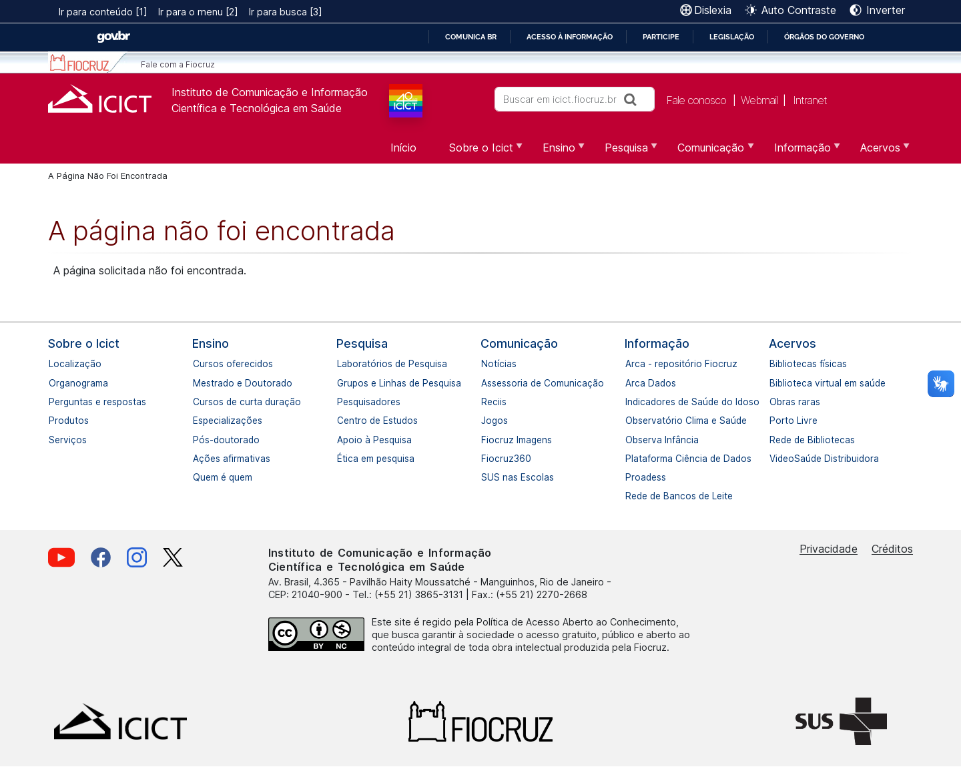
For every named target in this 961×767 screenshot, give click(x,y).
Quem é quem (199, 477)
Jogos (488, 420)
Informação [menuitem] (801, 152)
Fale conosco (696, 100)
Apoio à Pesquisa (343, 440)
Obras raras (776, 402)
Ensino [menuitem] (557, 152)
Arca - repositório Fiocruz (632, 363)
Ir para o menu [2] (198, 11)
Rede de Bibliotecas (776, 440)
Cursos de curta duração (199, 402)
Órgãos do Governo (824, 36)
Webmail (759, 100)
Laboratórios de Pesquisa (343, 363)
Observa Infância (632, 440)
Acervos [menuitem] (878, 152)
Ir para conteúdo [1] (103, 11)
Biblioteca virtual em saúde (776, 383)
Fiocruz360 (488, 458)
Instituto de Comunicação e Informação (270, 92)
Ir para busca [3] (285, 11)
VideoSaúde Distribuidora (776, 458)
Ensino (210, 343)
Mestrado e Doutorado (199, 383)
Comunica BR (471, 36)
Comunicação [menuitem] (709, 152)
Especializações (199, 420)
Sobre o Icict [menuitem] (479, 152)
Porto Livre (776, 420)
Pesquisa (362, 343)
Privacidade (828, 548)
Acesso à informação (570, 36)
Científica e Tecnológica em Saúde (257, 108)
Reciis (488, 402)
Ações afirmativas (199, 458)
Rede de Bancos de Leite (632, 496)
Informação (657, 343)
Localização (55, 363)
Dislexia (712, 10)
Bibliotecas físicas (776, 363)
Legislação (731, 36)
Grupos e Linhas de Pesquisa (343, 383)
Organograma (55, 383)
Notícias (488, 363)
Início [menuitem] (403, 147)
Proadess (632, 477)
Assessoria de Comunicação (488, 383)
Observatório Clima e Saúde (632, 420)
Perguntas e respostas (55, 402)
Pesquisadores (343, 402)
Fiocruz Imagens (488, 440)
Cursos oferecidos (199, 363)
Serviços (55, 440)
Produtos (55, 420)
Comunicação (519, 343)
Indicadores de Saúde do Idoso (632, 402)
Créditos (892, 548)
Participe (661, 36)
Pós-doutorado (199, 440)
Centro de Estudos (343, 420)
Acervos (792, 343)
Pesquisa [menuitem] (625, 152)
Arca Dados (632, 383)
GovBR (113, 37)
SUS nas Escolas (488, 477)
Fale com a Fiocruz (178, 64)
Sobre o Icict (83, 343)
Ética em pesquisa (343, 458)
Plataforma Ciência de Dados (632, 458)
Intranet (810, 100)
